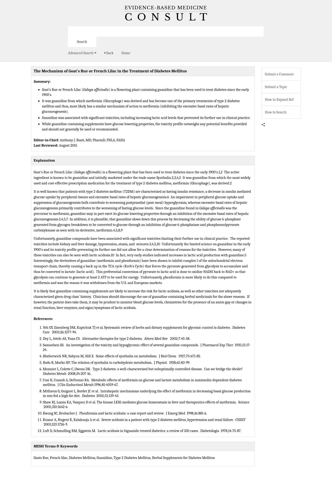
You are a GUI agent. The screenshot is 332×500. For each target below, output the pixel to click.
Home (125, 53)
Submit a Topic (276, 87)
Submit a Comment (279, 74)
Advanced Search (82, 53)
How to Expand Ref (279, 100)
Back (108, 53)
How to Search (276, 112)
